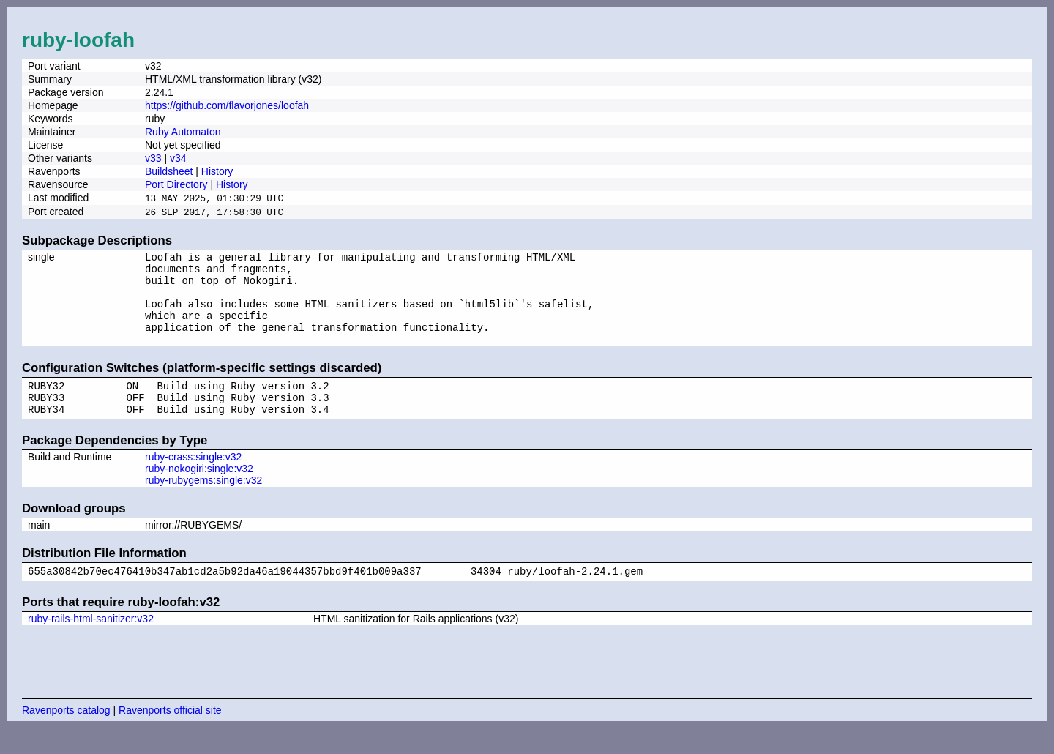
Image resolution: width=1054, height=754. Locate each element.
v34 (178, 158)
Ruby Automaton (183, 132)
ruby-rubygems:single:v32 (203, 503)
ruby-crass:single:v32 (193, 480)
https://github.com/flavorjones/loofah (227, 105)
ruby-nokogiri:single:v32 (199, 492)
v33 (153, 158)
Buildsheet (169, 171)
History (217, 171)
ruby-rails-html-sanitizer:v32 (91, 644)
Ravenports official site (170, 736)
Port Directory (176, 184)
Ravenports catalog (66, 736)
